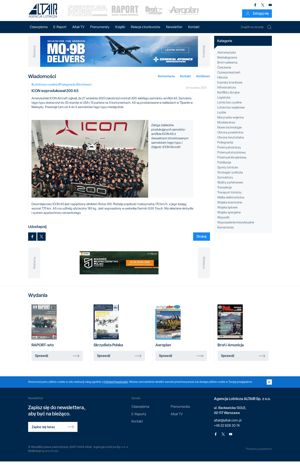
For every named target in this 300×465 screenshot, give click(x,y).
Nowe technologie (229, 131)
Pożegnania (225, 146)
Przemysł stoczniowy (231, 156)
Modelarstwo (226, 126)
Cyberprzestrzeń (228, 76)
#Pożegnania (67, 88)
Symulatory (225, 181)
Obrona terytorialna (230, 141)
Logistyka (223, 101)
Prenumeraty (99, 27)
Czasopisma (39, 27)
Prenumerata (180, 410)
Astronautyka (226, 56)
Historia (222, 81)
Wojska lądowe (227, 211)
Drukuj (201, 240)
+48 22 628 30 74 (227, 429)
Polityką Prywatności (116, 385)
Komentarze (166, 79)
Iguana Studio (50, 454)
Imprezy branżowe (229, 86)
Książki (120, 27)
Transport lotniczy (229, 196)
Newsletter (174, 27)
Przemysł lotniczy (229, 151)
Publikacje (224, 166)
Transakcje (224, 191)
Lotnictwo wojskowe (231, 111)
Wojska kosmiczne (229, 206)
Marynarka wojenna (230, 121)
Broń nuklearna (227, 66)
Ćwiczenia (224, 71)
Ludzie (221, 116)
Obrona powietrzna (230, 136)
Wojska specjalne (229, 216)
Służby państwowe (230, 186)
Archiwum (203, 79)
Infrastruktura (226, 91)
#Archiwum (84, 88)
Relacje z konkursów (145, 27)
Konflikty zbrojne (228, 96)
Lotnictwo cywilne (229, 106)
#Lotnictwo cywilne (44, 88)
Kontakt (194, 27)
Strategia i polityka (230, 176)
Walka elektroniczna (230, 201)
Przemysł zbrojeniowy (232, 161)
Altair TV (78, 27)
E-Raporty (138, 417)
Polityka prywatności (258, 452)
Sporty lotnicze (227, 171)
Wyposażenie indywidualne (235, 226)
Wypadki (223, 221)
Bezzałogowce (227, 61)
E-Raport (59, 27)
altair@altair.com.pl (227, 423)
